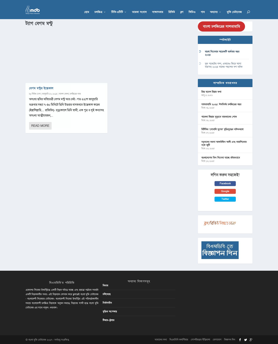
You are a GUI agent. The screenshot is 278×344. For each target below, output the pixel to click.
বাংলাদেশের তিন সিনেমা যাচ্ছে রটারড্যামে (220, 157)
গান (203, 7)
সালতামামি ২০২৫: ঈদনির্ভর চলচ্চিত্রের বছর (221, 104)
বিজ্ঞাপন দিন (229, 339)
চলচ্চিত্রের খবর (75, 93)
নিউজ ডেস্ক (36, 93)
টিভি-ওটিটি (117, 7)
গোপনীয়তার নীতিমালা (200, 339)
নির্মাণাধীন (107, 302)
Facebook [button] (225, 183)
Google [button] (225, 191)
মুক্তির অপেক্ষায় (110, 311)
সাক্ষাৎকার (157, 7)
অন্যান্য (214, 7)
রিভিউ (171, 7)
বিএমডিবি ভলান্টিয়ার (178, 339)
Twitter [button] (225, 199)
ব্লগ (181, 7)
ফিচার (105, 285)
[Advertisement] (110, 53)
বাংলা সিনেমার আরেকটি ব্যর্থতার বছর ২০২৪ (222, 53)
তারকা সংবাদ (139, 7)
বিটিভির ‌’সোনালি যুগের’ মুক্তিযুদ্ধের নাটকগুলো (222, 129)
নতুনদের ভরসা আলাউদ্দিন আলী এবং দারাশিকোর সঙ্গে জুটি (224, 143)
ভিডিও (192, 7)
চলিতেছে (107, 293)
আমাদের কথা (161, 339)
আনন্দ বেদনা (64, 93)
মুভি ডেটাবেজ (234, 7)
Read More (40, 125)
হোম (86, 7)
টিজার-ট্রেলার (108, 320)
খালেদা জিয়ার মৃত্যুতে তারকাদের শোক (219, 116)
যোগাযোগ (217, 339)
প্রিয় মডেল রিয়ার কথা (211, 91)
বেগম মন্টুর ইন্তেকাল (41, 88)
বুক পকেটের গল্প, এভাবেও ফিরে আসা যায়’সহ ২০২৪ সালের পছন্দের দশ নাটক (224, 65)
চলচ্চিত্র (98, 7)
